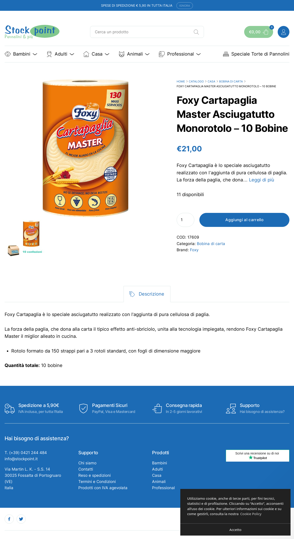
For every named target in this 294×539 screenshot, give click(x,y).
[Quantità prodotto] (185, 220)
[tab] (147, 294)
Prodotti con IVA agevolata (102, 487)
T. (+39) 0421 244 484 (26, 452)
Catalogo (196, 81)
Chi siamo (87, 463)
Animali (159, 481)
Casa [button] (96, 54)
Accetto (235, 529)
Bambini (159, 463)
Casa (211, 81)
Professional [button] (180, 54)
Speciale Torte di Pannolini (256, 54)
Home (181, 81)
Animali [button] (134, 54)
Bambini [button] (21, 54)
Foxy (194, 250)
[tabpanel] (147, 340)
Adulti (157, 469)
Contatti (85, 469)
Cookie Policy (251, 513)
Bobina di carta (231, 81)
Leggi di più (261, 180)
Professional (163, 487)
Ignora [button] (184, 5)
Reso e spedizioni (94, 475)
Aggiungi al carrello (244, 219)
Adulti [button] (60, 54)
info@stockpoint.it (21, 459)
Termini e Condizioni (97, 481)
